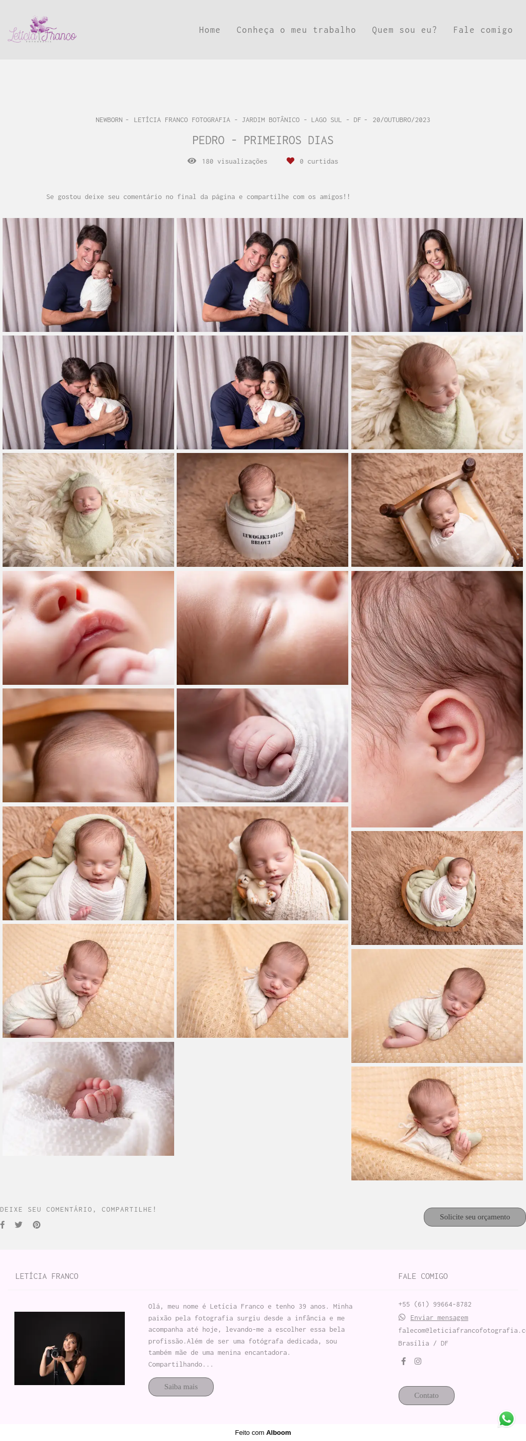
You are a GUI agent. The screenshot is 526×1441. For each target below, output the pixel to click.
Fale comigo (483, 29)
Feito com (263, 1432)
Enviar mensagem (439, 1317)
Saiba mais (181, 1387)
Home (210, 29)
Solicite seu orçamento (475, 1217)
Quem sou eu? (405, 29)
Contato (427, 1395)
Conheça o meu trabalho (296, 29)
